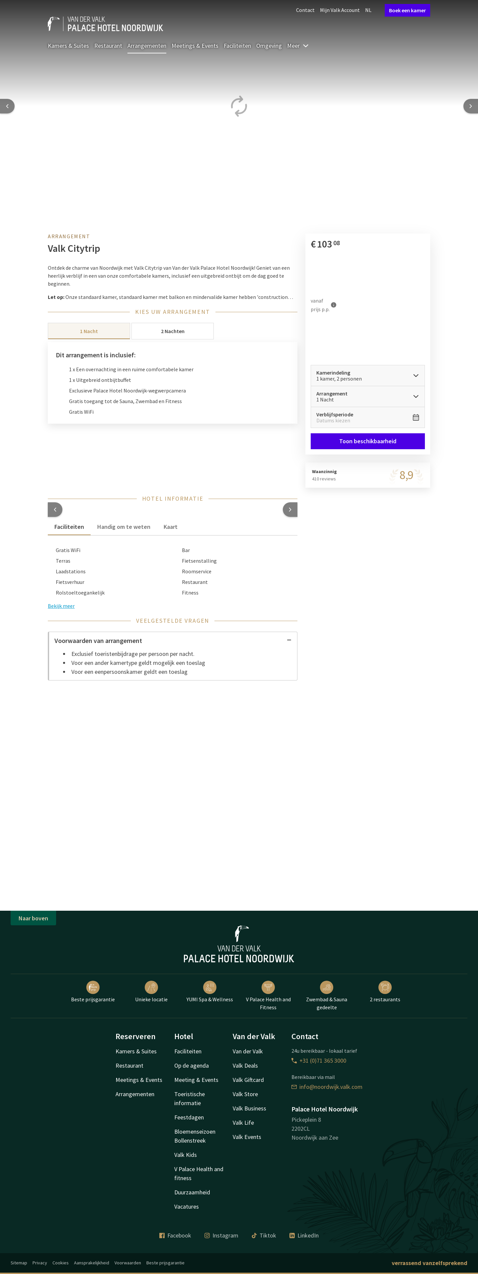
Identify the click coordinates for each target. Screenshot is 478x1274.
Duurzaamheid (192, 1192)
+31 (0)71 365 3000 (318, 1060)
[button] (55, 509)
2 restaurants (385, 992)
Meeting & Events (196, 1080)
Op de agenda (191, 1065)
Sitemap (19, 1263)
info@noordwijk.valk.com (326, 1087)
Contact (305, 10)
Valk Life (243, 1122)
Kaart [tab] (171, 527)
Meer (298, 45)
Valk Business (249, 1108)
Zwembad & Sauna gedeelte (326, 996)
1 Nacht (89, 331)
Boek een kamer (407, 10)
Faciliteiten (237, 45)
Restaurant (108, 45)
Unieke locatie (151, 992)
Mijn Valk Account (340, 10)
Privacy (40, 1263)
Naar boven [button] (33, 918)
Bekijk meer (61, 605)
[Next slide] (470, 106)
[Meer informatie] (333, 305)
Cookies (60, 1263)
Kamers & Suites (68, 45)
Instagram (221, 1235)
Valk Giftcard (248, 1080)
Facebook (175, 1235)
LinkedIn (304, 1235)
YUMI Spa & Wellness (210, 992)
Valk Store (245, 1094)
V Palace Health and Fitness (268, 996)
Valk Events (247, 1137)
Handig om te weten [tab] (123, 527)
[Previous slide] (7, 106)
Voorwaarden (128, 1263)
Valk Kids (185, 1155)
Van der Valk (248, 1051)
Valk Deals (245, 1065)
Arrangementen (146, 45)
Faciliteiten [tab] (69, 527)
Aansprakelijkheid (91, 1263)
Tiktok (264, 1235)
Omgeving (269, 45)
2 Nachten (173, 331)
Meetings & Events (195, 45)
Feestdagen (189, 1117)
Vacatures (186, 1206)
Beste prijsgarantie (93, 992)
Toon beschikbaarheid (367, 441)
